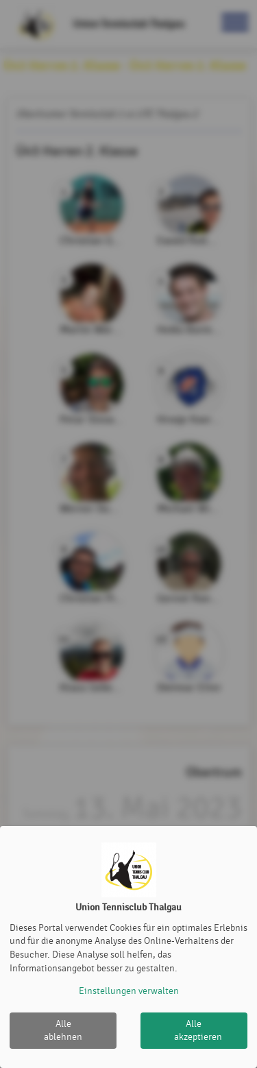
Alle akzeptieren (198, 1031)
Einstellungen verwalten (129, 991)
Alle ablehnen (63, 1031)
